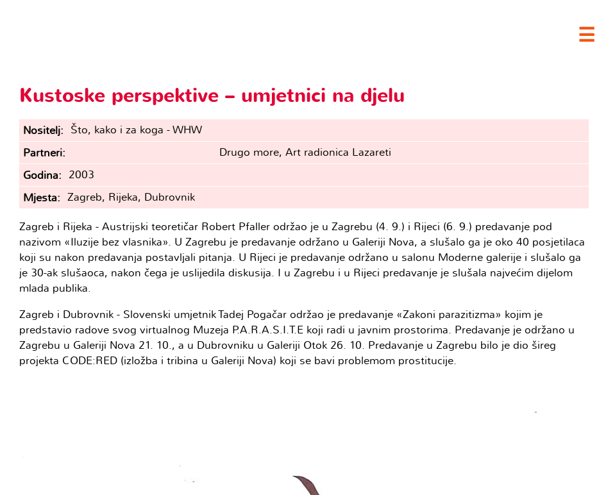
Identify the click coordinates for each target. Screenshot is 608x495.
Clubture (128, 32)
